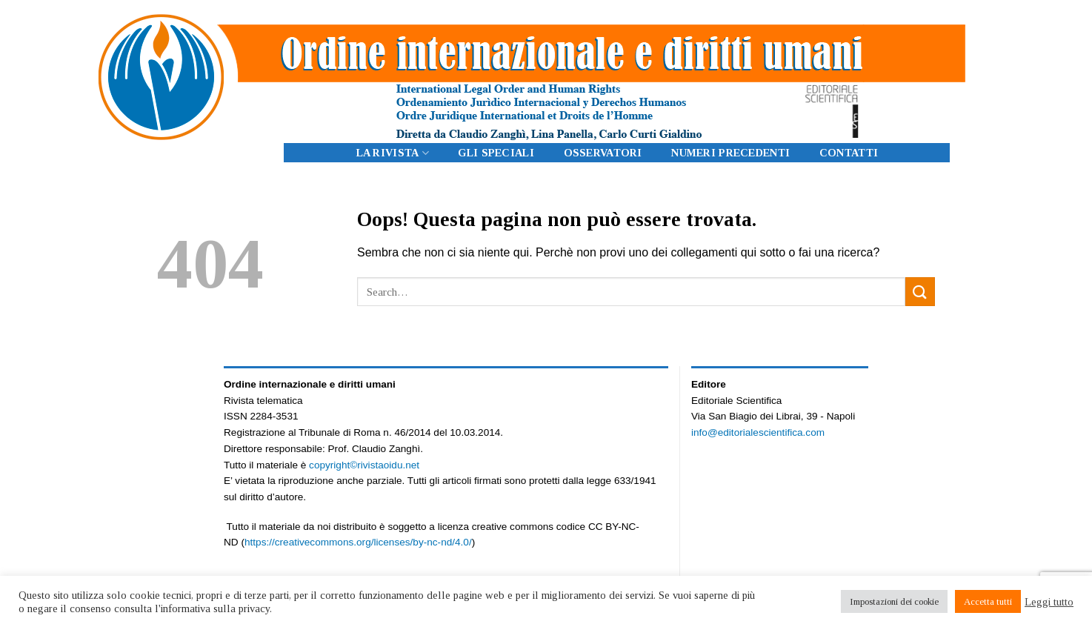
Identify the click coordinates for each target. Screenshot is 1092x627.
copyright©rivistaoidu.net (364, 465)
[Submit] (920, 291)
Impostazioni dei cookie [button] (894, 601)
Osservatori (603, 153)
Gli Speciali (495, 153)
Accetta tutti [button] (988, 601)
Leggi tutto (1049, 602)
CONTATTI (848, 153)
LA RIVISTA (392, 153)
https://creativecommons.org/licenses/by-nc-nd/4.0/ (358, 542)
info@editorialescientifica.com (758, 432)
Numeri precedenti (730, 153)
